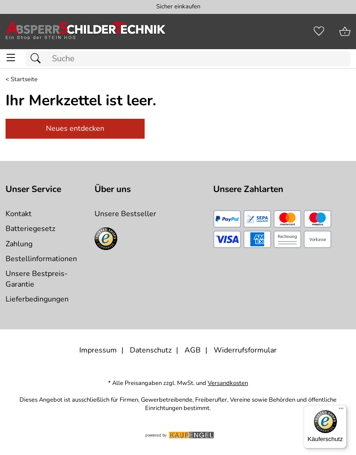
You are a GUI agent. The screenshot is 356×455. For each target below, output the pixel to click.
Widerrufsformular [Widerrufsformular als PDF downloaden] (245, 350)
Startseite (24, 79)
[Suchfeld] (187, 58)
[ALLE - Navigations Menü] (11, 57)
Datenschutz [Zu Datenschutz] (151, 350)
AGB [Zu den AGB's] (192, 350)
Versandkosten (228, 383)
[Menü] (341, 410)
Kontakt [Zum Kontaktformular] (19, 214)
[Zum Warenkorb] (344, 31)
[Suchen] (38, 58)
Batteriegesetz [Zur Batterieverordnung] (30, 229)
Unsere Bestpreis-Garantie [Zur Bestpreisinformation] (37, 279)
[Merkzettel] (318, 31)
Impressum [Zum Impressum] (98, 350)
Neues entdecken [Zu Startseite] (75, 128)
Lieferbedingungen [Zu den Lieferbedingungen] (37, 299)
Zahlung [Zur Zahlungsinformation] (19, 244)
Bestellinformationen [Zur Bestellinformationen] (41, 259)
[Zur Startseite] (86, 31)
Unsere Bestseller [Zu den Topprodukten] (125, 214)
